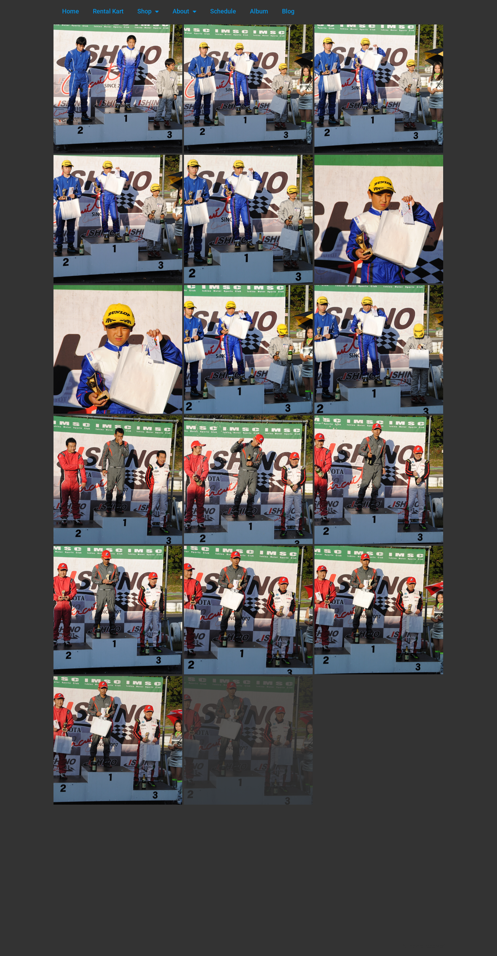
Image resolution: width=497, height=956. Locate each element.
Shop (148, 11)
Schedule (223, 11)
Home (70, 11)
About (184, 11)
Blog (288, 11)
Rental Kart (108, 11)
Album (259, 11)
